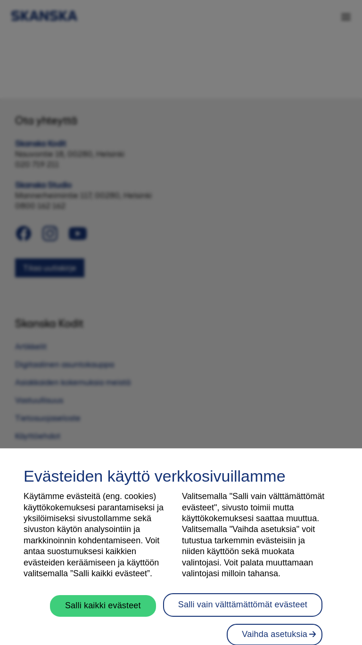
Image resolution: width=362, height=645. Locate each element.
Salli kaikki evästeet (103, 611)
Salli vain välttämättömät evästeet (242, 610)
